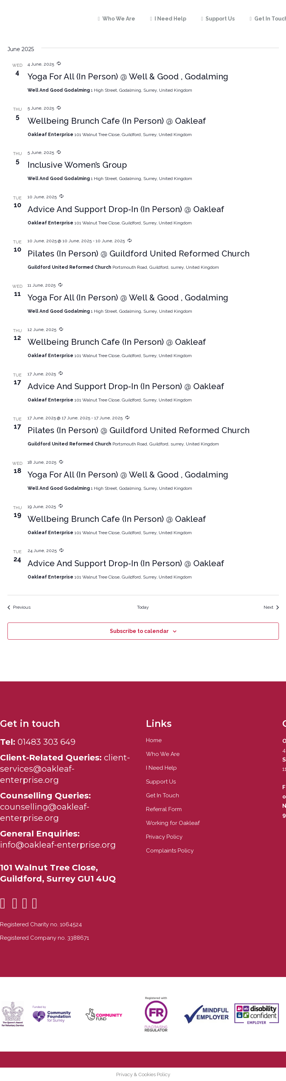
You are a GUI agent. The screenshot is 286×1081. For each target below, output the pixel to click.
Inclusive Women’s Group (77, 165)
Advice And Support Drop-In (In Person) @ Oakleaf (126, 209)
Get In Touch (162, 795)
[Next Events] (271, 607)
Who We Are (162, 754)
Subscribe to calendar (139, 631)
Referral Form (164, 809)
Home (154, 740)
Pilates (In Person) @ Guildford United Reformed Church (139, 253)
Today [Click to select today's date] (143, 607)
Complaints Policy (170, 850)
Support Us (161, 781)
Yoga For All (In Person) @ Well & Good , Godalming (128, 76)
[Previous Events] (19, 607)
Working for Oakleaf (173, 823)
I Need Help (161, 768)
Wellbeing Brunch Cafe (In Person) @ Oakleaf (117, 121)
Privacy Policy (164, 836)
